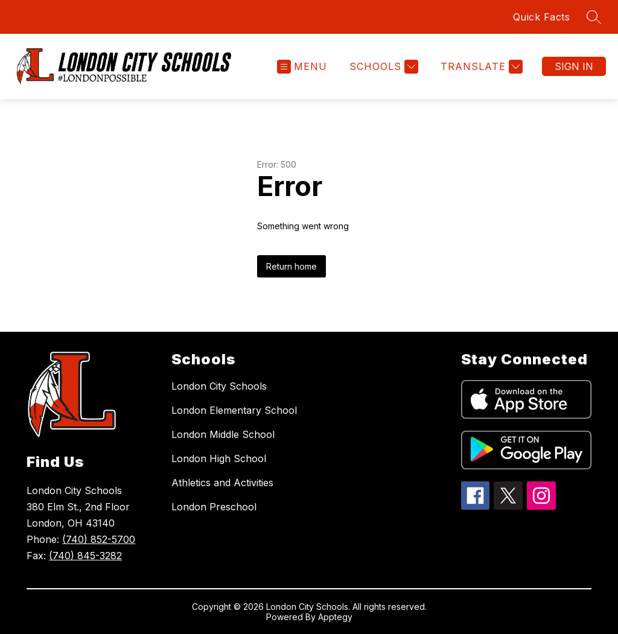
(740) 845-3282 (85, 556)
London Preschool (213, 507)
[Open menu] (302, 66)
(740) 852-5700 (98, 539)
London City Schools (219, 386)
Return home (291, 266)
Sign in (574, 66)
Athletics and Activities (222, 483)
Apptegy (335, 617)
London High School (218, 458)
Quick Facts (541, 17)
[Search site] (594, 17)
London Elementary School (234, 410)
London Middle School (223, 434)
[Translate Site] (480, 66)
